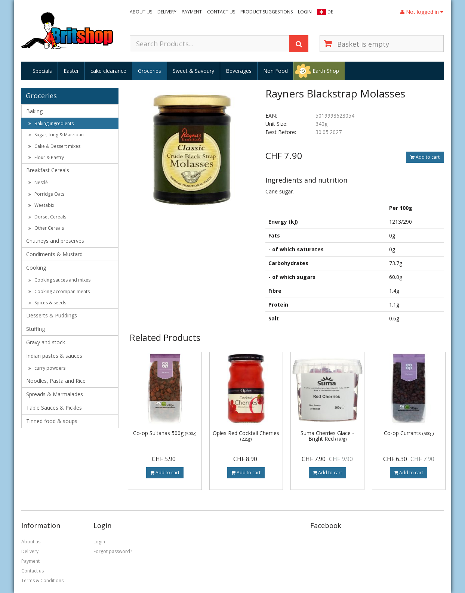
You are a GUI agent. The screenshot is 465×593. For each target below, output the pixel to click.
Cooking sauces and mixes (59, 280)
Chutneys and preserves (55, 240)
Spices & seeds (47, 302)
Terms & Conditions (42, 580)
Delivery (166, 12)
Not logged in (421, 11)
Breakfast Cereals (47, 170)
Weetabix (41, 205)
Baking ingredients (51, 123)
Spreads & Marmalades (54, 394)
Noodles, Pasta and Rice (56, 380)
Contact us (221, 12)
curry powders (46, 368)
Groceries (149, 70)
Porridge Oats (46, 194)
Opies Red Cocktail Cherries (246, 435)
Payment (192, 12)
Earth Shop (325, 70)
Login (305, 12)
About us (141, 12)
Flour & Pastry (46, 157)
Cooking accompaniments (59, 291)
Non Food (275, 70)
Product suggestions (266, 12)
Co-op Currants (409, 433)
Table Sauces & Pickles (54, 407)
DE (330, 12)
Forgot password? (112, 551)
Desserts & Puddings (51, 315)
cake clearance (108, 70)
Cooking (36, 267)
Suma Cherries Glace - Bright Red (327, 435)
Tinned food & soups (51, 421)
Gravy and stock (45, 342)
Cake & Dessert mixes (54, 146)
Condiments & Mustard (54, 254)
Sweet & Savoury (193, 70)
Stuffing (35, 328)
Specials (42, 70)
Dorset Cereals (47, 217)
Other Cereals (46, 228)
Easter (71, 70)
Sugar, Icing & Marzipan (56, 134)
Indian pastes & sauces (54, 355)
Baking (34, 111)
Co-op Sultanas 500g (164, 433)
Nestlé (38, 182)
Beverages (239, 70)
